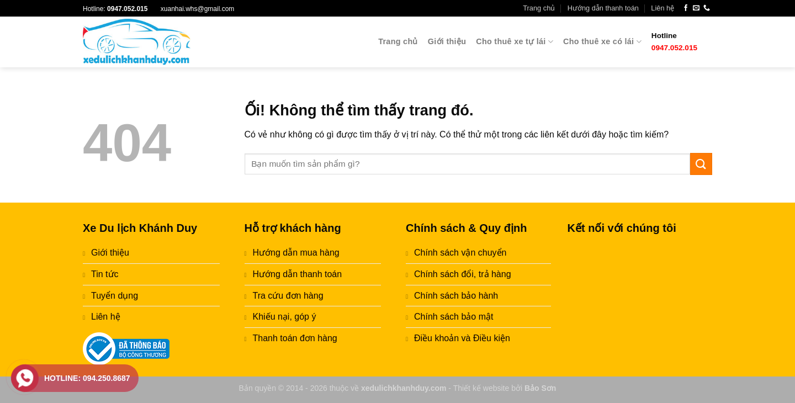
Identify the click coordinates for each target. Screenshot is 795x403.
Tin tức (105, 274)
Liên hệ (662, 8)
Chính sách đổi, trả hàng (462, 274)
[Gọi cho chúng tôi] (706, 8)
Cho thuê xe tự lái (514, 41)
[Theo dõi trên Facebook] (685, 8)
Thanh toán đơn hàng (295, 338)
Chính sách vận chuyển (460, 252)
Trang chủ (539, 8)
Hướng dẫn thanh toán (603, 8)
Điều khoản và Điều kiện (462, 338)
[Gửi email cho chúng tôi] (696, 8)
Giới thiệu (447, 41)
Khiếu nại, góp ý (284, 316)
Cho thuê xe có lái (602, 41)
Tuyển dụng (114, 295)
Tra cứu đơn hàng (288, 295)
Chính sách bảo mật (453, 316)
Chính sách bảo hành (456, 295)
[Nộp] (701, 163)
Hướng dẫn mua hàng (296, 252)
